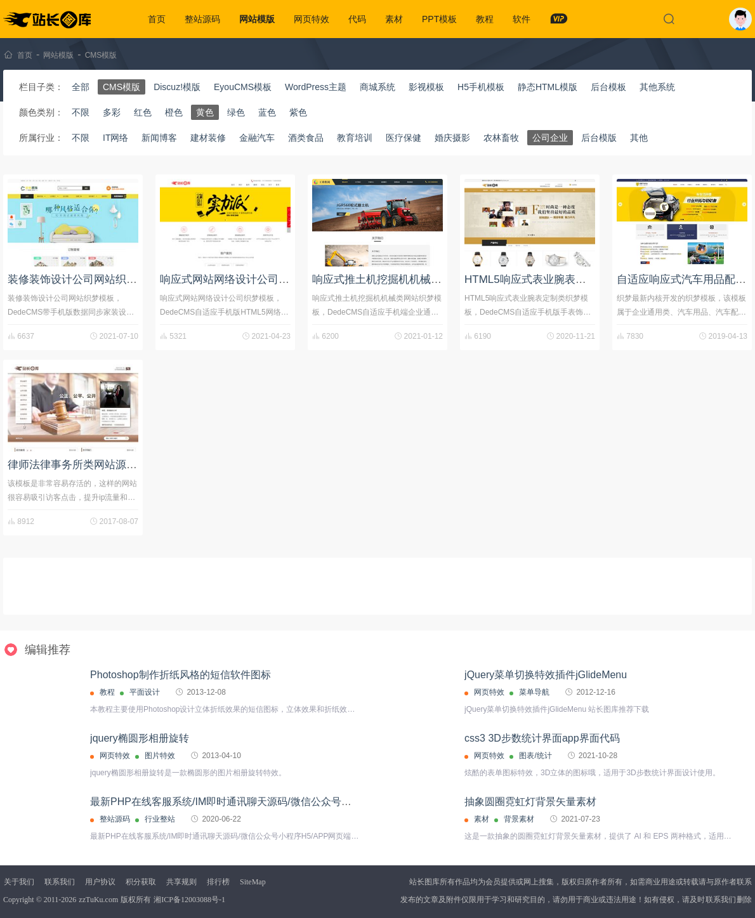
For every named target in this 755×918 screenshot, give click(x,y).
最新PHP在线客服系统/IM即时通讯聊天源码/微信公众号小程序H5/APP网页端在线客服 (284, 801)
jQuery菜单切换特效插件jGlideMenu (545, 674)
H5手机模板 (480, 87)
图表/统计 (535, 755)
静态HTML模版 (547, 87)
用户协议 (100, 881)
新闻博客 (159, 138)
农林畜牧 (501, 138)
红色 (143, 112)
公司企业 (550, 138)
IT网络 (115, 138)
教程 (485, 19)
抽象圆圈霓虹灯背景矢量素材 (530, 801)
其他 (639, 138)
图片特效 (160, 755)
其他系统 (657, 87)
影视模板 (426, 87)
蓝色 (267, 112)
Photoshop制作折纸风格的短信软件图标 (180, 674)
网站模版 (257, 19)
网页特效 (311, 19)
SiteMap (253, 881)
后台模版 (599, 138)
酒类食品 (306, 138)
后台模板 (608, 87)
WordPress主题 (315, 87)
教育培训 (354, 138)
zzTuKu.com (98, 899)
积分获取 (141, 881)
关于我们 (19, 881)
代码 (357, 19)
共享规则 (181, 881)
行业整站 (160, 819)
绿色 (236, 112)
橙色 (174, 112)
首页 (157, 19)
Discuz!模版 (177, 87)
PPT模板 (439, 19)
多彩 (112, 112)
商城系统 (377, 87)
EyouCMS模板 (243, 87)
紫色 (298, 112)
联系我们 (59, 881)
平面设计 (144, 692)
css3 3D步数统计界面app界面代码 (542, 738)
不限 (80, 112)
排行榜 (218, 881)
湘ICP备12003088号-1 (189, 899)
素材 (394, 19)
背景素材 (519, 819)
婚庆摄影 (452, 138)
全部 (80, 87)
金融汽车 (257, 138)
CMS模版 (101, 55)
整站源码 (202, 19)
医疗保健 (403, 138)
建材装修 (208, 138)
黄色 (205, 112)
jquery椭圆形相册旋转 (139, 738)
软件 (521, 19)
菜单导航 (534, 692)
